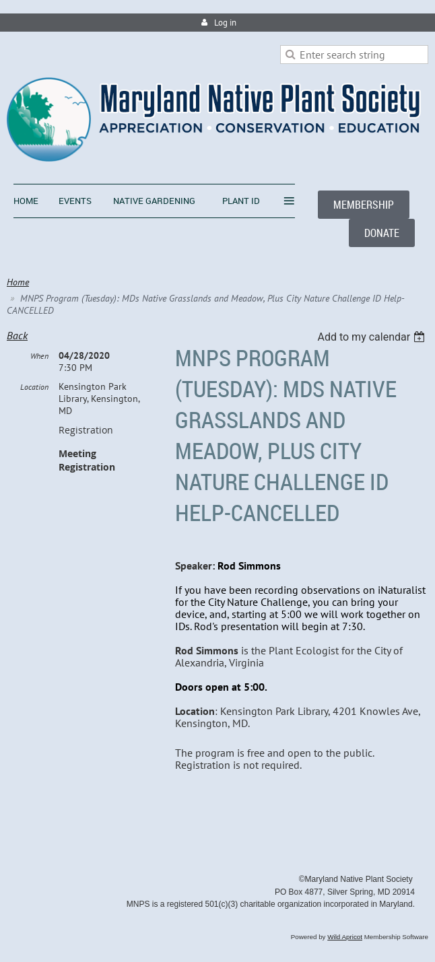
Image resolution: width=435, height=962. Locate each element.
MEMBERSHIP (363, 204)
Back (17, 335)
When (39, 356)
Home (18, 282)
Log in (225, 22)
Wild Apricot (344, 936)
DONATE (381, 233)
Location (34, 387)
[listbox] (372, 337)
